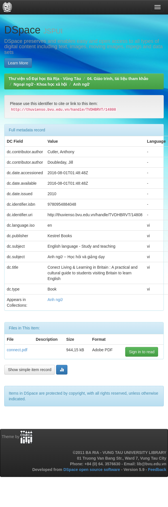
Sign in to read (141, 352)
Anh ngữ (81, 84)
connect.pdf (17, 350)
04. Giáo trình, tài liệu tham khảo (117, 78)
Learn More (18, 63)
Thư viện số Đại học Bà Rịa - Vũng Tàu (44, 78)
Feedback (157, 469)
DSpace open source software (92, 469)
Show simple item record (29, 369)
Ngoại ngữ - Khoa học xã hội (40, 84)
